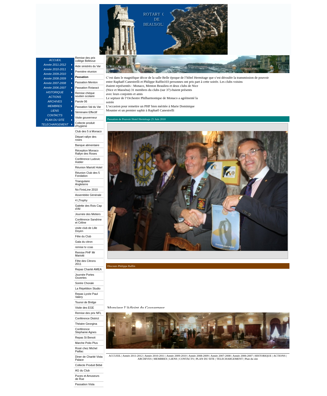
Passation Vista (85, 384)
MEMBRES (160, 358)
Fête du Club (83, 236)
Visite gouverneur (86, 117)
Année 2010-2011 (155, 355)
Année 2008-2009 (199, 355)
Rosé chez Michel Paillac (86, 350)
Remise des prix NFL (88, 313)
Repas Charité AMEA (88, 269)
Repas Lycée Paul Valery (86, 295)
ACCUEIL (55, 60)
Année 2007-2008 (221, 355)
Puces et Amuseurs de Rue (87, 377)
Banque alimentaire (87, 145)
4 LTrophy (81, 200)
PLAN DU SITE (205, 358)
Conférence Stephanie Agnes (85, 331)
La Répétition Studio (87, 288)
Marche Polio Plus (86, 342)
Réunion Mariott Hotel (88, 167)
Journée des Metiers (88, 214)
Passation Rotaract (87, 87)
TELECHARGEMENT (229, 358)
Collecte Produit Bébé (88, 365)
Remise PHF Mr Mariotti (85, 254)
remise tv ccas (84, 247)
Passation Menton (86, 82)
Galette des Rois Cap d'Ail (88, 207)
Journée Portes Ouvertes (84, 276)
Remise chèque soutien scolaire (85, 94)
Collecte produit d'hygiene (85, 124)
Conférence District (87, 318)
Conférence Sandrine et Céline (88, 221)
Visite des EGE (84, 307)
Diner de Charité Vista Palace (88, 358)
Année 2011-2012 (133, 355)
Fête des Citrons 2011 (85, 262)
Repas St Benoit (85, 337)
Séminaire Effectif (86, 112)
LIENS (173, 358)
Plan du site (251, 358)
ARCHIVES (145, 358)
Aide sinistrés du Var (88, 66)
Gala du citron (83, 241)
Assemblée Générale (88, 194)
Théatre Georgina (86, 323)
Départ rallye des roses (85, 138)
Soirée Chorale (84, 283)
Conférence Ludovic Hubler (87, 160)
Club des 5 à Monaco (88, 131)
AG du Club (82, 370)
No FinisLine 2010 (86, 189)
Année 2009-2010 (176, 355)
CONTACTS (186, 358)
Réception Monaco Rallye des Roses (87, 152)
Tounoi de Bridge (85, 302)
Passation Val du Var (88, 106)
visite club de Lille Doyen (86, 229)
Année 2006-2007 (242, 355)
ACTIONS (279, 355)
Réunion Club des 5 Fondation (87, 174)
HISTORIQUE (263, 355)
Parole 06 (81, 101)
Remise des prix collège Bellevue (85, 59)
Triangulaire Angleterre (82, 183)
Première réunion (86, 71)
